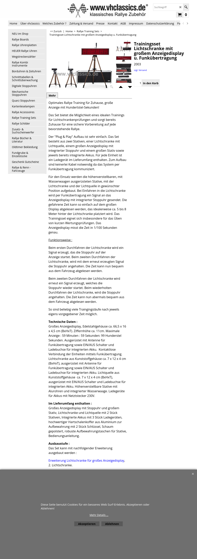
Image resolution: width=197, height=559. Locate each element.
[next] (187, 23)
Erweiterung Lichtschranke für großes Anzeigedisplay (86, 460)
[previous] (183, 23)
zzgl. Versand (140, 70)
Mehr (52, 95)
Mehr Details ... (99, 515)
